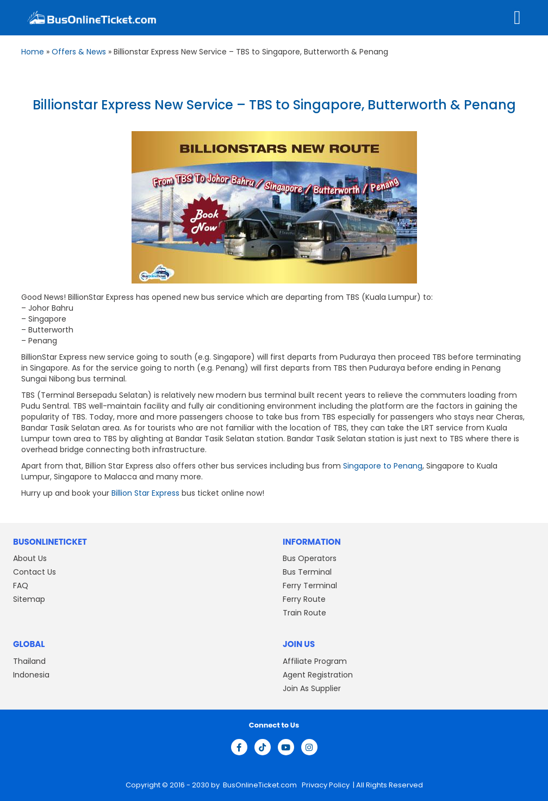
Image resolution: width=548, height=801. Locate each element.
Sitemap (29, 599)
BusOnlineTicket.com (260, 785)
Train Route (304, 612)
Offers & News (79, 51)
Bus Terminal (307, 571)
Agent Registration (318, 674)
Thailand (29, 661)
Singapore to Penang (382, 465)
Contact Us (34, 571)
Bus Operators (310, 558)
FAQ (20, 585)
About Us (30, 558)
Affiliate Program (315, 661)
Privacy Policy (325, 785)
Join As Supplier (312, 688)
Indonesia (31, 674)
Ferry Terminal (310, 585)
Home (32, 51)
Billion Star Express (145, 493)
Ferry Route (304, 599)
